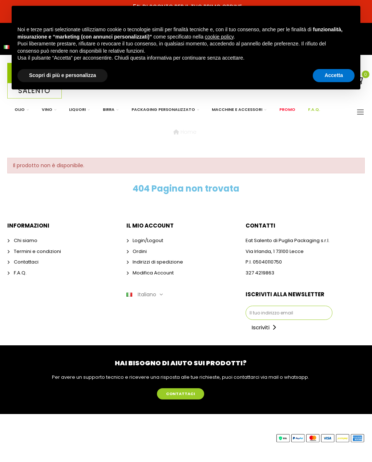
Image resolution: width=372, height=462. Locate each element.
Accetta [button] (333, 75)
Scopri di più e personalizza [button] (62, 75)
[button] (180, 393)
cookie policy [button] (219, 37)
